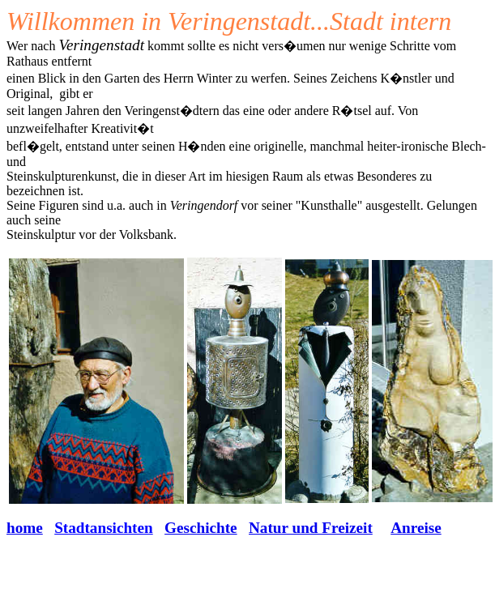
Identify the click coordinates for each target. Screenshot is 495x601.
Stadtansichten (103, 527)
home (24, 527)
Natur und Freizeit (311, 527)
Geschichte (200, 527)
